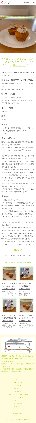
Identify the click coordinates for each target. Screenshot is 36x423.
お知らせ (18, 391)
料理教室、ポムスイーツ (19, 65)
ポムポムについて (18, 400)
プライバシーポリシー (18, 413)
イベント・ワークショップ (18, 255)
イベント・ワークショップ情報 (18, 394)
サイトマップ (18, 416)
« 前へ (6, 255)
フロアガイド (18, 382)
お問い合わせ (18, 406)
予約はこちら (18, 250)
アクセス (18, 385)
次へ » (30, 255)
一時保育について (18, 388)
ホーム (18, 379)
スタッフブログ (18, 397)
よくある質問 (18, 403)
